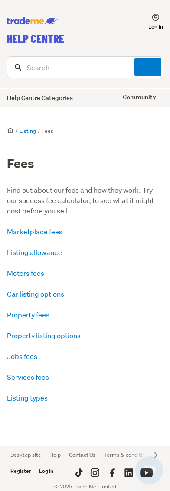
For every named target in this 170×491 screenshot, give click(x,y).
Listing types (27, 397)
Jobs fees (22, 356)
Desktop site (25, 455)
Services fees (28, 376)
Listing (28, 131)
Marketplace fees (34, 231)
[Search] (85, 67)
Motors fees (25, 273)
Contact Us (82, 455)
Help (55, 455)
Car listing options (35, 293)
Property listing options (44, 335)
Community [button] (139, 97)
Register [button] (20, 471)
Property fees (28, 314)
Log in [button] (46, 471)
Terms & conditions (127, 455)
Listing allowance (34, 252)
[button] (150, 21)
